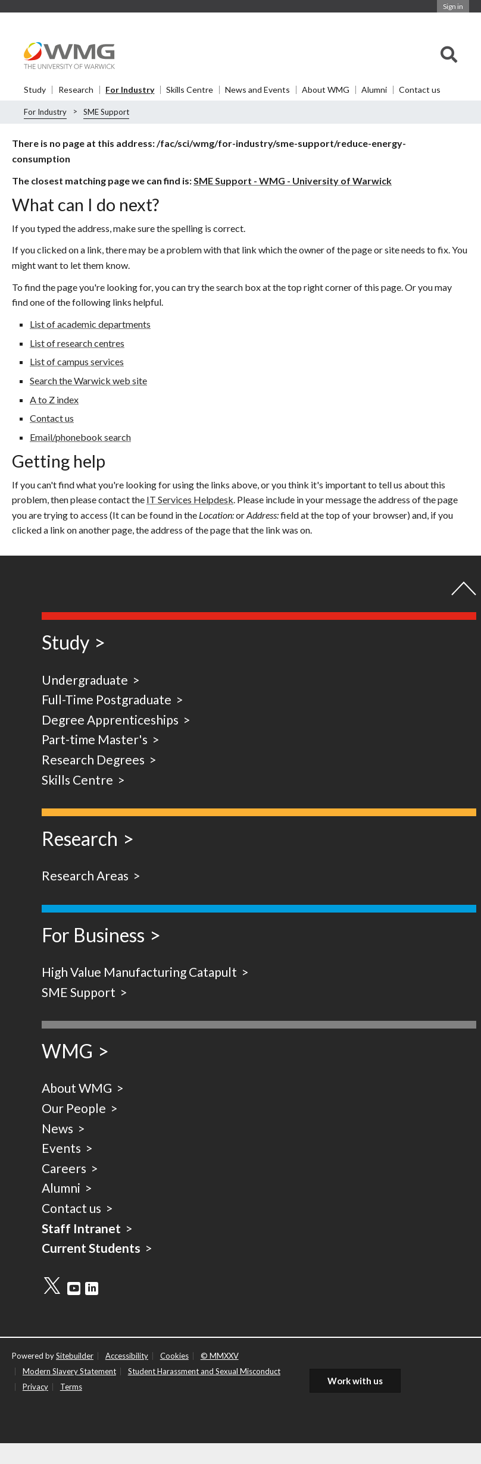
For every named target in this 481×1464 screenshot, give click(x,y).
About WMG (325, 89)
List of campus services (77, 361)
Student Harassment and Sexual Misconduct (204, 1371)
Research (75, 89)
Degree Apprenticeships (110, 719)
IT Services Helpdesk (189, 499)
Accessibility (126, 1355)
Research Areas (85, 875)
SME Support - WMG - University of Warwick (292, 180)
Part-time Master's (95, 739)
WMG (67, 1050)
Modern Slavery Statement (69, 1371)
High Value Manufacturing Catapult (139, 971)
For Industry (129, 89)
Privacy (35, 1386)
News (57, 1128)
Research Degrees (93, 759)
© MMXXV (220, 1355)
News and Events (257, 89)
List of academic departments (90, 324)
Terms (71, 1386)
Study (35, 89)
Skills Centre (189, 89)
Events (61, 1147)
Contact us (420, 89)
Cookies (174, 1355)
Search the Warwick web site (88, 380)
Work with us (355, 1380)
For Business (93, 934)
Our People (74, 1108)
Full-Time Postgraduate (106, 699)
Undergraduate (85, 679)
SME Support (106, 112)
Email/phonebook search (80, 437)
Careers (64, 1168)
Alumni (374, 89)
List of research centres (77, 343)
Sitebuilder (74, 1355)
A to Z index (54, 399)
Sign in (453, 6)
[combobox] (449, 55)
